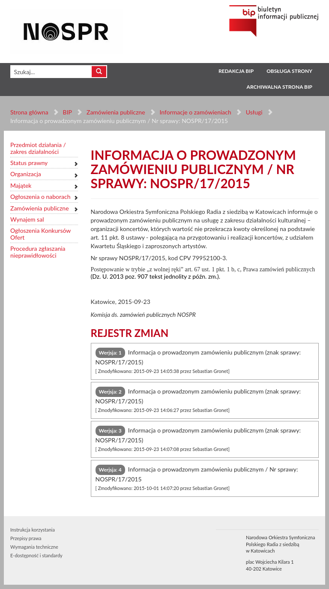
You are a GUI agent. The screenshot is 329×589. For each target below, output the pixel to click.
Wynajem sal (27, 219)
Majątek (20, 185)
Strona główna (29, 112)
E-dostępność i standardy (36, 555)
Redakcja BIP (236, 71)
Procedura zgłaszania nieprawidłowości (38, 251)
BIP (67, 112)
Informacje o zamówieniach (195, 112)
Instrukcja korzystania (32, 529)
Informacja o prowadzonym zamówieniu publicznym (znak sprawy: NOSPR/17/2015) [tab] (198, 361)
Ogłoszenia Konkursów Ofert (40, 233)
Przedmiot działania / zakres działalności (38, 148)
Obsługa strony (289, 71)
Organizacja (25, 174)
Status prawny (29, 162)
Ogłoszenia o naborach (40, 196)
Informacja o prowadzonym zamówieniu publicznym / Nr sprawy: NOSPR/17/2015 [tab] (197, 478)
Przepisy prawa (25, 538)
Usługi (253, 112)
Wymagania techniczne (34, 547)
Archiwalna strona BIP (279, 87)
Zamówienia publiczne (116, 112)
